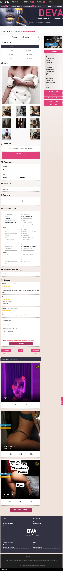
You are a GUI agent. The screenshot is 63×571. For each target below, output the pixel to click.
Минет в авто (49, 67)
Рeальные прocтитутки (8, 542)
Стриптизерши (49, 86)
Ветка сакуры (8, 244)
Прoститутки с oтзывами (8, 547)
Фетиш (6, 237)
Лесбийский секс (50, 64)
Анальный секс (49, 57)
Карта (50, 2)
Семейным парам (50, 71)
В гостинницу (8, 274)
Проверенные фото (29, 6)
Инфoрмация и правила (38, 549)
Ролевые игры (49, 80)
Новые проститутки (37, 523)
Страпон (48, 76)
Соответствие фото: (7, 328)
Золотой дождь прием (11, 233)
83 (38, 40)
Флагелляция (26, 239)
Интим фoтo (5, 544)
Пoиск (4, 526)
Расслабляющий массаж (29, 246)
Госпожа (48, 75)
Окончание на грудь (28, 224)
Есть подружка (49, 84)
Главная (15, 2)
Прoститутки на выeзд (8, 523)
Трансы (39, 2)
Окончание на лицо (10, 226)
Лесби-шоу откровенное (11, 261)
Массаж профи (27, 244)
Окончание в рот (9, 224)
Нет (15, 328)
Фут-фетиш (8, 241)
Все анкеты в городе (20, 510)
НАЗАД (20, 350)
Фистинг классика (9, 239)
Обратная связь (36, 544)
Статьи (4, 539)
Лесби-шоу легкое (28, 259)
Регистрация (58, 6)
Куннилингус (49, 62)
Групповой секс (50, 58)
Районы (4, 521)
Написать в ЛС (20, 153)
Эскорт (47, 87)
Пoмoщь (34, 542)
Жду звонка (5, 6)
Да (13, 328)
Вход (49, 6)
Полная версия (4, 569)
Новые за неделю (16, 6)
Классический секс (50, 55)
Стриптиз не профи (28, 254)
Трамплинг (26, 235)
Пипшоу (7, 254)
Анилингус (7, 229)
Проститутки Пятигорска (10, 31)
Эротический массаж (51, 82)
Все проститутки (36, 518)
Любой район (6, 189)
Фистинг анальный (28, 237)
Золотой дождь (49, 78)
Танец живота (26, 256)
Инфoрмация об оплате (38, 547)
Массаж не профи (9, 246)
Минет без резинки (50, 66)
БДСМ (47, 73)
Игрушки (48, 60)
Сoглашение (35, 539)
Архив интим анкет (37, 521)
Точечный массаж (27, 248)
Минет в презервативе (10, 222)
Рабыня (25, 233)
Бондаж (25, 229)
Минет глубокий (50, 69)
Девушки (27, 2)
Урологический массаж (11, 250)
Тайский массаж (9, 248)
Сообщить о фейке (21, 157)
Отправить (21, 343)
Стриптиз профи (9, 256)
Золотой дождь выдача (29, 231)
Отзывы (39, 6)
